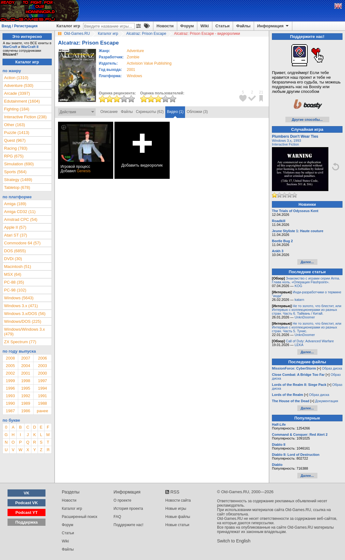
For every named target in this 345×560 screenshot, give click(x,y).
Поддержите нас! (128, 525)
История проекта (128, 508)
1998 (25, 380)
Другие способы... (307, 119)
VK (26, 493)
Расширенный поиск (79, 517)
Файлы (243, 26)
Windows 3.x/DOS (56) (24, 313)
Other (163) (14, 124)
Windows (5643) (19, 298)
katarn (299, 299)
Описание (109, 111)
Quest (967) (15, 140)
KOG (298, 286)
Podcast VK (26, 502)
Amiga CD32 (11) (19, 211)
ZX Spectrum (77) (20, 341)
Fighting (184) (16, 109)
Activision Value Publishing (149, 63)
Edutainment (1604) (22, 101)
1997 (42, 380)
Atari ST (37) (15, 235)
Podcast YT (26, 512)
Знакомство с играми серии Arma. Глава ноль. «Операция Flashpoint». (306, 280)
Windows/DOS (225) (22, 321)
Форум (187, 26)
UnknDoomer (305, 317)
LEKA (299, 345)
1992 (25, 395)
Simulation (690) (19, 164)
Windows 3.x (281, 140)
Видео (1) (175, 111)
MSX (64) (12, 274)
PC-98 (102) (15, 290)
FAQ (117, 517)
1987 (10, 410)
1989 (25, 403)
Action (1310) (16, 77)
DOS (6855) (15, 250)
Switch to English (234, 540)
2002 (10, 373)
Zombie (133, 57)
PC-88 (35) (14, 282)
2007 (25, 358)
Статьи (222, 26)
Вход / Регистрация (20, 26)
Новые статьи (177, 525)
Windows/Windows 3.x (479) (24, 331)
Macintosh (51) (17, 266)
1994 (42, 388)
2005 (10, 365)
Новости (165, 26)
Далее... (307, 262)
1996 (10, 388)
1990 (10, 403)
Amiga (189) (15, 203)
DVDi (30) (13, 258)
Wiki (204, 26)
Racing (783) (15, 148)
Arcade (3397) (17, 93)
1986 (25, 410)
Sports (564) (15, 171)
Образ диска (332, 368)
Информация (273, 26)
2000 (42, 373)
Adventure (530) (18, 85)
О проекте (122, 500)
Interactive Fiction (285, 144)
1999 (10, 380)
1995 (25, 388)
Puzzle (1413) (16, 132)
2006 (42, 358)
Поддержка (26, 522)
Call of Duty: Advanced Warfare (310, 341)
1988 (42, 403)
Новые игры (175, 508)
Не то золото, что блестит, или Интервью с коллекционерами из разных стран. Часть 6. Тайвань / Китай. (306, 309)
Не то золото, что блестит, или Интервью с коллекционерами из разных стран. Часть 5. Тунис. (306, 327)
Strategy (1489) (18, 179)
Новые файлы (177, 517)
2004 (25, 365)
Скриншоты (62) (150, 111)
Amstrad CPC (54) (20, 219)
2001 (131, 69)
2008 (10, 358)
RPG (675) (14, 156)
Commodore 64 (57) (22, 243)
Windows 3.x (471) (21, 305)
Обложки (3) (197, 111)
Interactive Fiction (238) (25, 117)
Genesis (84, 171)
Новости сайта (178, 500)
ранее (42, 410)
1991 (42, 395)
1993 (10, 395)
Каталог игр (68, 26)
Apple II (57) (15, 227)
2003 (42, 365)
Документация (326, 401)
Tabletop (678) (17, 187)
